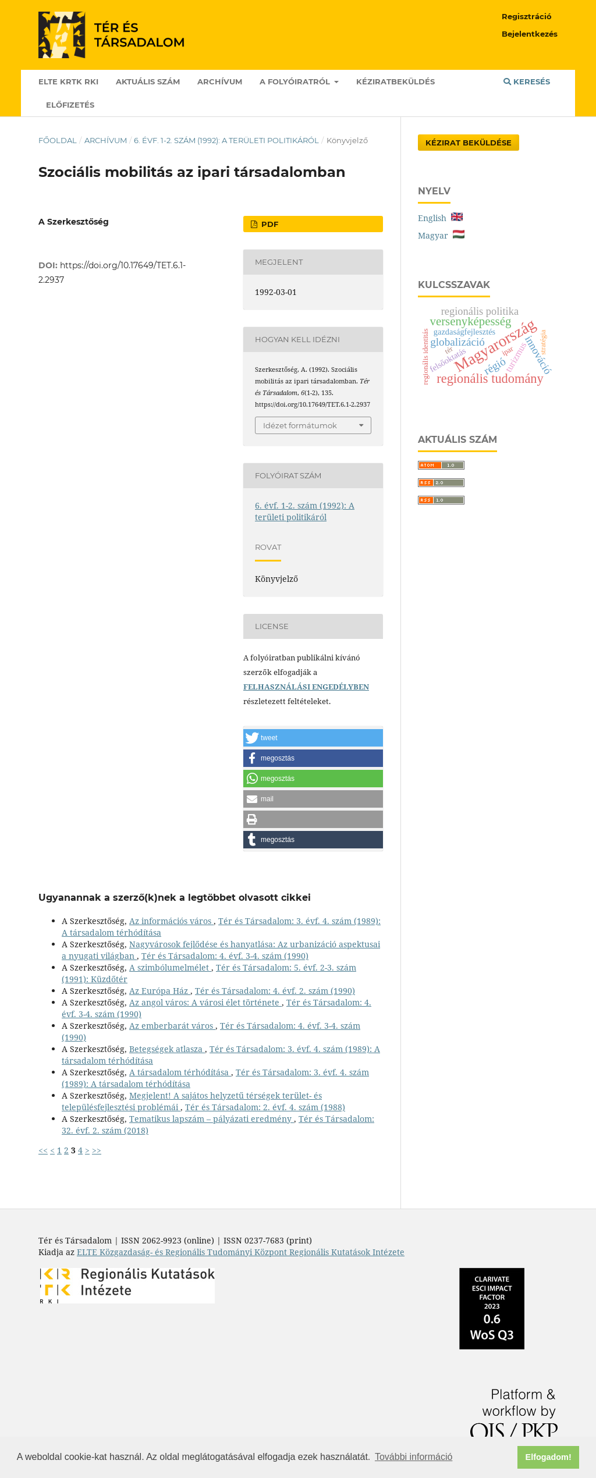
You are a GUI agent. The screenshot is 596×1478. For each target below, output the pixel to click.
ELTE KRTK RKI (68, 81)
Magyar (441, 235)
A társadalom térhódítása (180, 1072)
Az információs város (171, 920)
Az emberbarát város (172, 1025)
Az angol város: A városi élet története (205, 1002)
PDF (268, 224)
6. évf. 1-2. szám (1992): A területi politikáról (226, 140)
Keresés (526, 81)
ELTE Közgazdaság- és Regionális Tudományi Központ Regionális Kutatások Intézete (241, 1251)
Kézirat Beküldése (468, 142)
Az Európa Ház (159, 990)
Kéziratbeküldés (395, 81)
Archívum (219, 81)
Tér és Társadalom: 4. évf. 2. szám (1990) (275, 990)
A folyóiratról (296, 81)
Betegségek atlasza (167, 1048)
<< (43, 1150)
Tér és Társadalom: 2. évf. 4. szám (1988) (265, 1107)
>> (96, 1150)
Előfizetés (70, 104)
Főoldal (57, 140)
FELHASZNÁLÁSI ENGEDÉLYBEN (306, 686)
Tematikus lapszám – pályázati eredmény (211, 1118)
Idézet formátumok (300, 425)
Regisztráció (527, 16)
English (440, 217)
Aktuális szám (148, 81)
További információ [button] (413, 1457)
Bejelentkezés (530, 33)
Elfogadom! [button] (549, 1457)
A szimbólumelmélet (170, 967)
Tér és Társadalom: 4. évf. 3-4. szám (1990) (224, 955)
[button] (313, 738)
